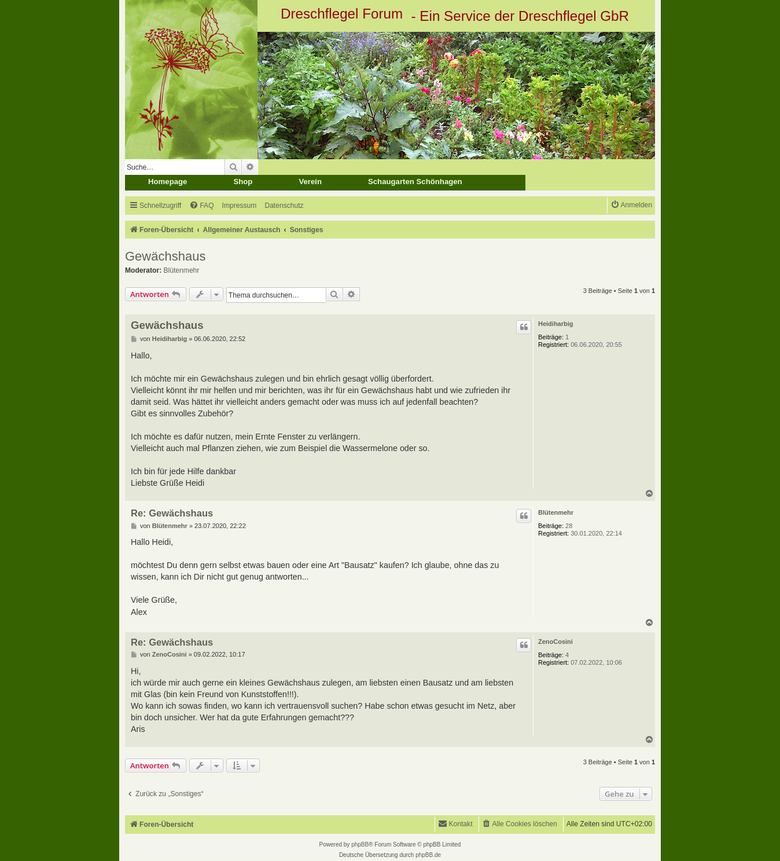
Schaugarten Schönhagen (415, 181)
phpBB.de (428, 855)
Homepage (167, 181)
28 (568, 525)
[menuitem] (201, 206)
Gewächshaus (165, 256)
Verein (310, 181)
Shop (242, 181)
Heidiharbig (555, 323)
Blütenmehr (182, 270)
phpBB (360, 844)
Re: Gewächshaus (172, 513)
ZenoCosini (555, 641)
